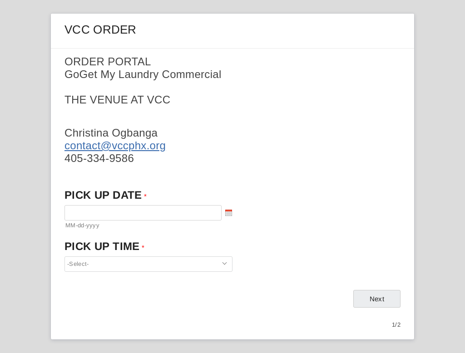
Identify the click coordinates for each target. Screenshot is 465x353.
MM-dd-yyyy (82, 225)
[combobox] (148, 264)
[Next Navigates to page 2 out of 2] (377, 299)
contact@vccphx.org (115, 145)
